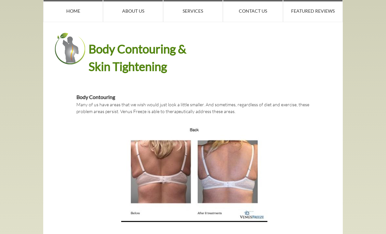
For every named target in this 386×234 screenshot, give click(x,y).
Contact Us (253, 11)
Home (73, 11)
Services (193, 11)
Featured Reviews (313, 11)
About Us (133, 11)
